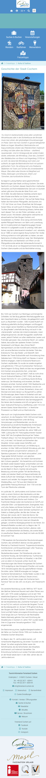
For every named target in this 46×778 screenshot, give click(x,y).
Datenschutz (22, 690)
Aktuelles (23, 710)
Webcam (23, 716)
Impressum (9, 690)
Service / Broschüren (23, 713)
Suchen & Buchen (23, 703)
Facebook (23, 725)
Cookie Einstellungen (24, 694)
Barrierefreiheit (36, 690)
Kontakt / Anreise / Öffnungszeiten (23, 700)
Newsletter (23, 706)
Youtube (23, 729)
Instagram (23, 732)
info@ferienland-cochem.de (23, 686)
